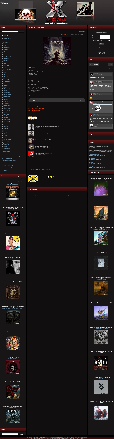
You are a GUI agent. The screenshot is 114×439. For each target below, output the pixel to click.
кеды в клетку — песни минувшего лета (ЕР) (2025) (101, 228)
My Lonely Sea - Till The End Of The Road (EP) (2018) (101, 402)
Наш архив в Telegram (8, 167)
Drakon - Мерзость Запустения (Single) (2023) (101, 278)
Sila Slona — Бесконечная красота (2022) (101, 302)
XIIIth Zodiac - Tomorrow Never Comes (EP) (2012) (101, 352)
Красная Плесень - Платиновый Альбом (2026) (12, 182)
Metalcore (81, 31)
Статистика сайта (7, 162)
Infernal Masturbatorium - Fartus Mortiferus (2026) (13, 307)
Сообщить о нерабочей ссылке (36, 108)
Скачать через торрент (34, 106)
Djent (84, 31)
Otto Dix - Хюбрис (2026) (13, 357)
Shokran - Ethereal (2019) (41, 133)
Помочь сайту (6, 151)
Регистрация (99, 47)
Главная (6, 35)
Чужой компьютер (97, 40)
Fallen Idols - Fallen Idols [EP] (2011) (44, 153)
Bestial (91, 162)
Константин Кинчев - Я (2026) (12, 257)
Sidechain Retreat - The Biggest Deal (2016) (101, 327)
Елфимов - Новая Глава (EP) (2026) (13, 281)
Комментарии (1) (33, 162)
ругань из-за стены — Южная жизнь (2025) (101, 178)
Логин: (94, 36)
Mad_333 (66, 34)
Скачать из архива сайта (34, 103)
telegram (30, 95)
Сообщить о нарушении (34, 110)
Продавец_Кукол (94, 154)
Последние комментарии (9, 160)
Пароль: (94, 38)
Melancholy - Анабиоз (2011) (101, 202)
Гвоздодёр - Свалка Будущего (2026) (12, 406)
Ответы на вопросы (7, 158)
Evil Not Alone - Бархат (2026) (12, 381)
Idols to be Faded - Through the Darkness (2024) (47, 126)
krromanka (92, 158)
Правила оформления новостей (11, 156)
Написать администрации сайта (11, 155)
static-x (37, 169)
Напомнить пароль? (101, 48)
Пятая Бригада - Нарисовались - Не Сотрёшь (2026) (13, 332)
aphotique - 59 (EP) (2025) (101, 252)
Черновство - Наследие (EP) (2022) (101, 377)
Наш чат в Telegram (7, 165)
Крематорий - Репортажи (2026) (13, 233)
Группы (4, 170)
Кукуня (91, 166)
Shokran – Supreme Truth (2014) (43, 139)
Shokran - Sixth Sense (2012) (42, 146)
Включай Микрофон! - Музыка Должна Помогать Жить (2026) (13, 208)
